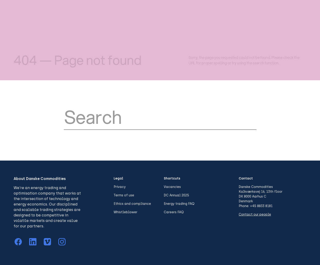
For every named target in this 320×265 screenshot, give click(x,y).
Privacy (120, 187)
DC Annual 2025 (176, 195)
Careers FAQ (174, 212)
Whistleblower (125, 212)
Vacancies (172, 187)
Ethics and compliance (132, 204)
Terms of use (124, 195)
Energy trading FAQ (179, 204)
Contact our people (255, 214)
